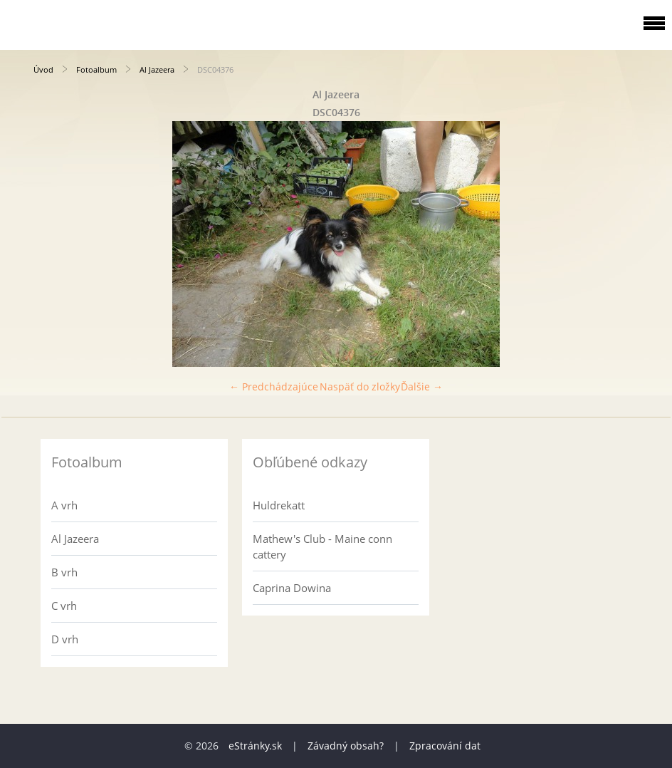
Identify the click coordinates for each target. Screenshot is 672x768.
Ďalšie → (422, 386)
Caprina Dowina (292, 588)
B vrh (64, 572)
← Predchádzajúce (273, 386)
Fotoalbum (96, 69)
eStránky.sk (255, 745)
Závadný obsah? (346, 745)
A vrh (64, 505)
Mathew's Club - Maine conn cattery (322, 546)
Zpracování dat (445, 745)
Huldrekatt (279, 505)
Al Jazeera (157, 69)
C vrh (64, 605)
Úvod (43, 69)
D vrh (64, 639)
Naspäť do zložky (360, 386)
